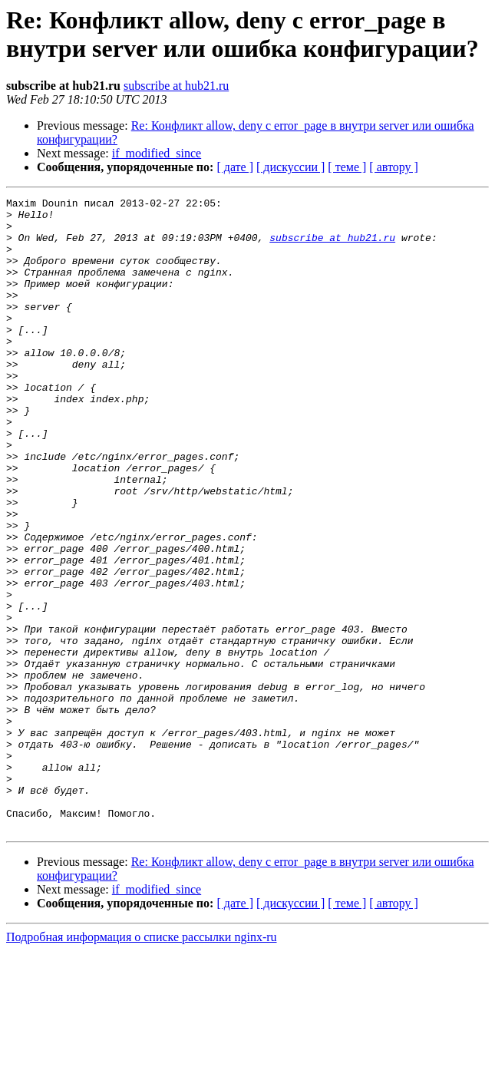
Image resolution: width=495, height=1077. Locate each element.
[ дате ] (234, 166)
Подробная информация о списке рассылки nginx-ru (141, 1063)
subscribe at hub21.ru (176, 85)
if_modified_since (156, 153)
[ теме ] (347, 166)
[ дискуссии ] (290, 166)
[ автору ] (393, 166)
